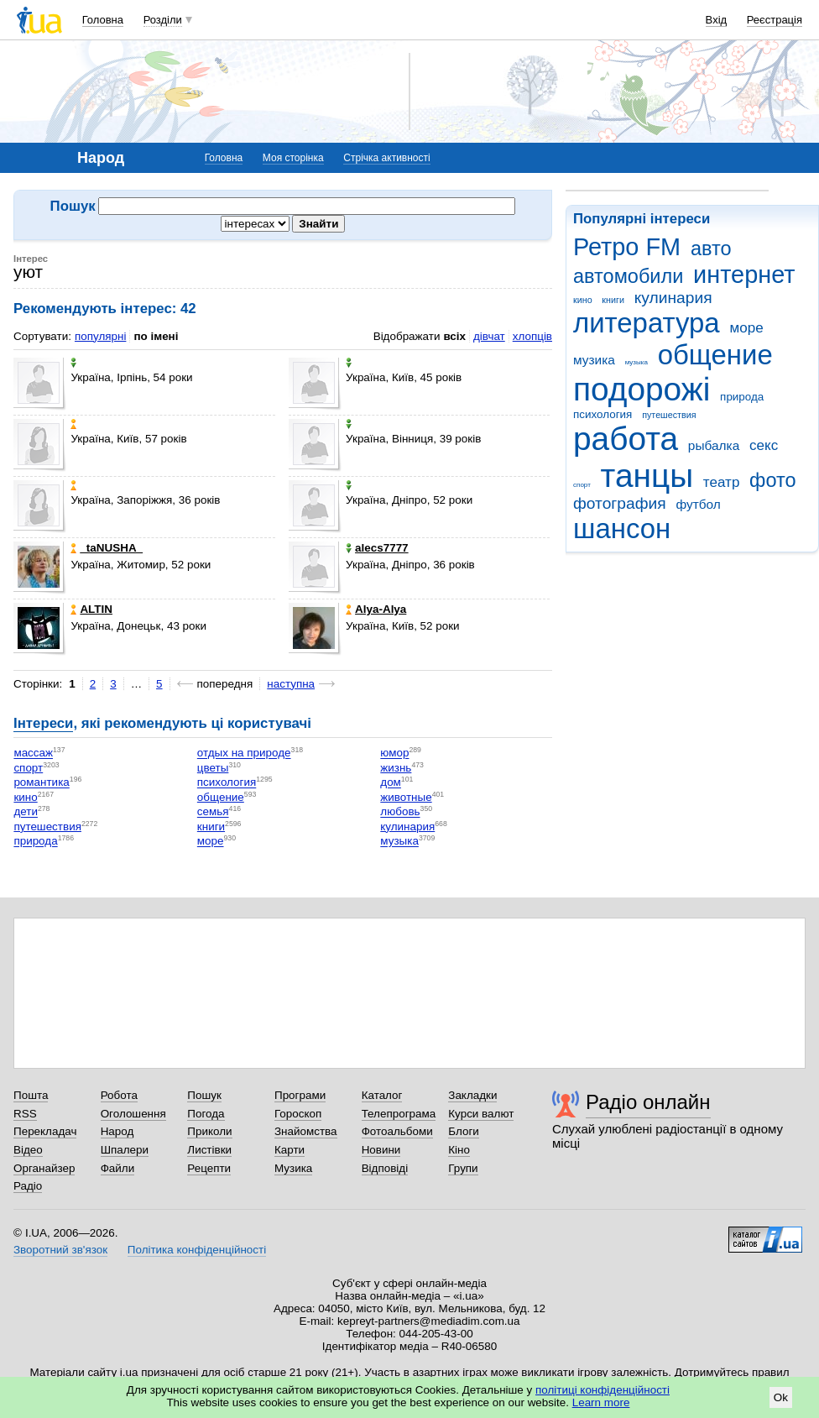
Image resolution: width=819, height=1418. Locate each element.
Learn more (601, 1402)
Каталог (382, 1095)
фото (772, 480)
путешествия (669, 415)
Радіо (27, 1186)
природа (742, 396)
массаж (33, 753)
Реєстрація (774, 19)
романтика (41, 783)
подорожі (641, 389)
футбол (698, 504)
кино (582, 300)
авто (711, 248)
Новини (381, 1149)
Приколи (209, 1131)
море (746, 328)
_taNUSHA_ (106, 548)
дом (390, 783)
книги (613, 300)
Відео (28, 1149)
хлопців (532, 336)
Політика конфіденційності (197, 1249)
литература (646, 322)
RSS (25, 1113)
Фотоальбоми (397, 1131)
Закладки (472, 1095)
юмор (394, 753)
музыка (636, 362)
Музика (293, 1168)
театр (721, 482)
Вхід (717, 19)
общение (715, 354)
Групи (462, 1168)
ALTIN (91, 609)
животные (405, 797)
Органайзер (44, 1168)
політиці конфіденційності (602, 1390)
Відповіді (385, 1168)
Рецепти (209, 1168)
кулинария (673, 297)
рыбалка (713, 445)
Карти (289, 1149)
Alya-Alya (376, 609)
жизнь (395, 767)
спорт (582, 485)
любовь (400, 812)
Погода (205, 1113)
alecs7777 (377, 548)
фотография (619, 503)
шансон (621, 528)
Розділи (162, 19)
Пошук (204, 1095)
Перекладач (44, 1131)
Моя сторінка (293, 158)
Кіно (459, 1149)
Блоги (463, 1131)
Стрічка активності (386, 158)
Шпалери (125, 1149)
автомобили (628, 276)
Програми (300, 1095)
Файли (118, 1168)
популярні (100, 336)
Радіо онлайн (648, 1102)
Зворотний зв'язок (60, 1249)
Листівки (209, 1149)
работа (625, 439)
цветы (213, 767)
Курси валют (481, 1113)
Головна (102, 19)
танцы (647, 476)
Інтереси (43, 723)
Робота (119, 1095)
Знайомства (305, 1131)
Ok (781, 1397)
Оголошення (133, 1113)
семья (213, 812)
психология (602, 414)
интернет (744, 274)
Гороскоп (297, 1113)
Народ (117, 1131)
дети (25, 812)
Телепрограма (399, 1113)
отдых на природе (244, 753)
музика (594, 360)
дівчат (489, 336)
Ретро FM (627, 246)
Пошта (30, 1095)
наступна (291, 684)
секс (763, 445)
